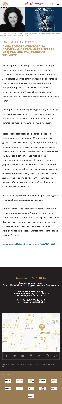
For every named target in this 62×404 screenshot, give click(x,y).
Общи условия (8, 364)
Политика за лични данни (24, 364)
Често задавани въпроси (45, 364)
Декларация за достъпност (12, 366)
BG (51, 4)
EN (54, 4)
